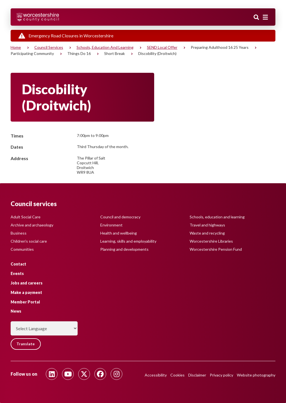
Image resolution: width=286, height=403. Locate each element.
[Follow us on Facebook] (100, 374)
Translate (26, 344)
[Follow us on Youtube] (68, 374)
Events (17, 273)
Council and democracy (120, 216)
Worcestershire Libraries (211, 241)
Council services (48, 47)
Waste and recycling (207, 233)
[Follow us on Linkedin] (52, 374)
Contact (18, 264)
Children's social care (29, 241)
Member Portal (25, 301)
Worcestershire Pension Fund (216, 249)
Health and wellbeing (118, 233)
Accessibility (156, 375)
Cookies (177, 375)
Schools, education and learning (105, 47)
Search (256, 17)
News (16, 311)
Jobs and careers (26, 283)
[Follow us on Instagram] (116, 374)
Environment (111, 225)
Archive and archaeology (32, 225)
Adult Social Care (25, 216)
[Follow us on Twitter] (84, 374)
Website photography (256, 375)
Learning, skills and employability (128, 241)
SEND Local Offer (162, 47)
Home (16, 47)
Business (19, 233)
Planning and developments (124, 249)
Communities (22, 249)
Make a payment (26, 292)
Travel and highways (207, 225)
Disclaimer (197, 375)
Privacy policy (221, 375)
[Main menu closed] (265, 17)
